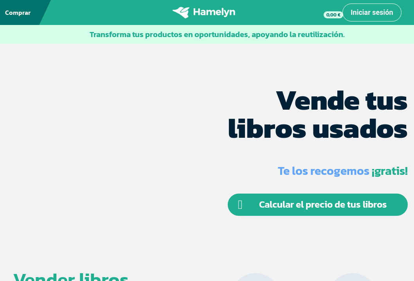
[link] (327, 12)
